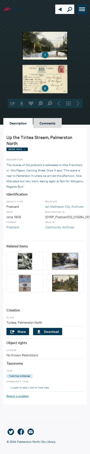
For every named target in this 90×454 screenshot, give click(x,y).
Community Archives (59, 227)
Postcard (12, 227)
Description (18, 123)
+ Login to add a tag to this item (29, 387)
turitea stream (19, 376)
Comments (47, 123)
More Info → (17, 149)
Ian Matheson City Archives (64, 206)
